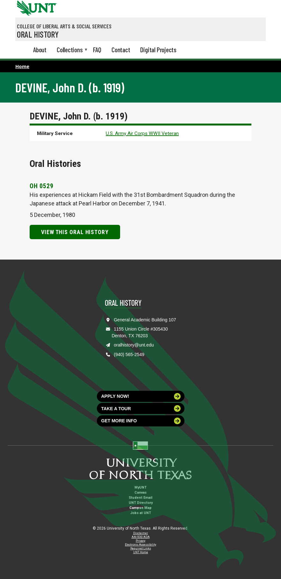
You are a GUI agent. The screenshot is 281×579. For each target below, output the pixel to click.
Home (22, 66)
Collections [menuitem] (70, 50)
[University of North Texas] (23, 7)
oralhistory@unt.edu (134, 344)
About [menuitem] (40, 50)
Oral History (38, 34)
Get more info (141, 421)
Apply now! (141, 396)
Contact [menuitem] (121, 50)
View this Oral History (75, 232)
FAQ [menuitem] (97, 50)
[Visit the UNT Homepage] (47, 5)
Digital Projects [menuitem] (158, 50)
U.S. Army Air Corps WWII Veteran (142, 133)
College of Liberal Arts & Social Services (64, 26)
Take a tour (141, 408)
